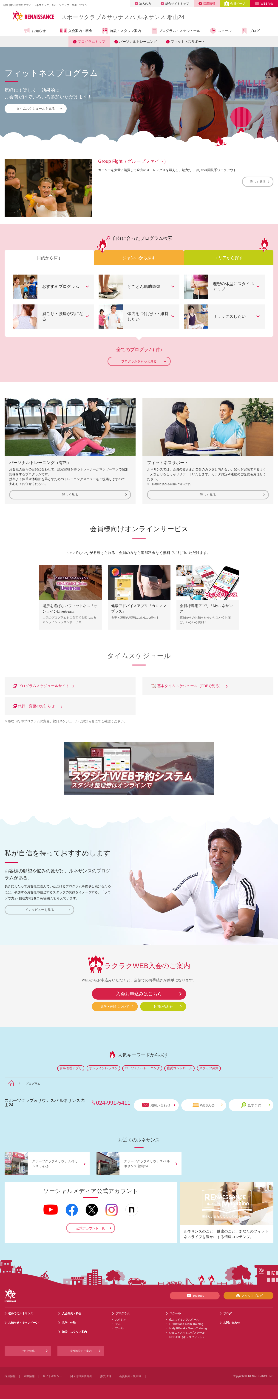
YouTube (194, 1295)
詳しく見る (259, 181)
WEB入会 (264, 3)
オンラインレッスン (103, 1068)
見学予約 (255, 1105)
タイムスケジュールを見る (39, 108)
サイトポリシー (52, 1376)
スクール (220, 31)
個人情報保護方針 (81, 1376)
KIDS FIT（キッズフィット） (187, 1337)
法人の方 (143, 3)
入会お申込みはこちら (139, 993)
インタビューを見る (47, 910)
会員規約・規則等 (130, 1376)
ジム (118, 1324)
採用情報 (207, 3)
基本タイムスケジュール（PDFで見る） (188, 686)
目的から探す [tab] (49, 257)
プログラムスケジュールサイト (43, 686)
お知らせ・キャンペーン (23, 1322)
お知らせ (34, 31)
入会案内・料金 (76, 31)
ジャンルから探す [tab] (139, 257)
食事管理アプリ (71, 1068)
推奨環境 (105, 1376)
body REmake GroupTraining (188, 1328)
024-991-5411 (113, 1103)
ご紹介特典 (28, 1351)
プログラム (123, 1313)
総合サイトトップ (175, 3)
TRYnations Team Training (186, 1324)
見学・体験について (114, 1006)
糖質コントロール (179, 1068)
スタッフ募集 (208, 1068)
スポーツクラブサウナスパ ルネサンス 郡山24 (122, 17)
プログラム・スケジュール (175, 31)
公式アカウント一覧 (90, 1228)
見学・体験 (69, 1322)
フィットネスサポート (188, 41)
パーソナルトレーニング (138, 41)
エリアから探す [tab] (228, 257)
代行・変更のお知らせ (37, 706)
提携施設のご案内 (81, 1351)
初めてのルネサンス (20, 1313)
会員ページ (234, 3)
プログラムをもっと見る (144, 361)
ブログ (250, 31)
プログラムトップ (91, 41)
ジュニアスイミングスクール (187, 1332)
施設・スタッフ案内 (121, 31)
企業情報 (29, 1376)
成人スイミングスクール (184, 1319)
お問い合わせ (163, 1006)
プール (119, 1328)
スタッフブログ (248, 1295)
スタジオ (120, 1319)
